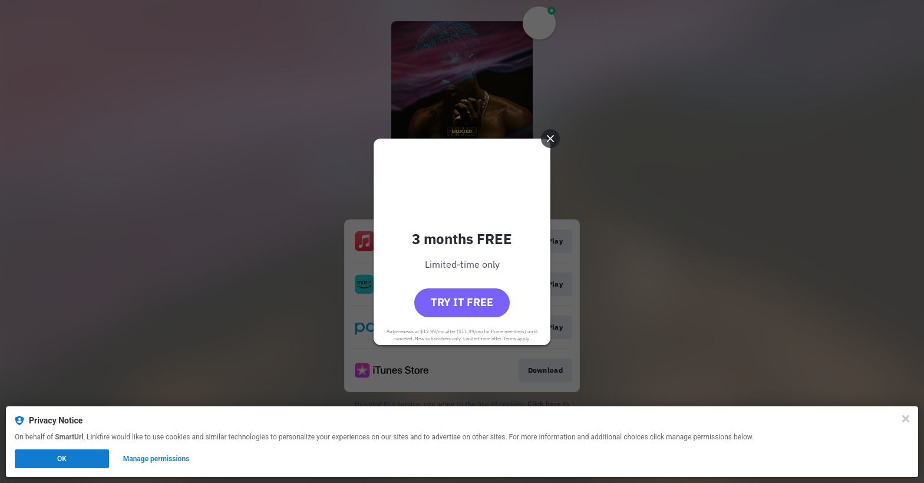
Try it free (462, 302)
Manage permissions (156, 459)
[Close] (905, 418)
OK (62, 459)
